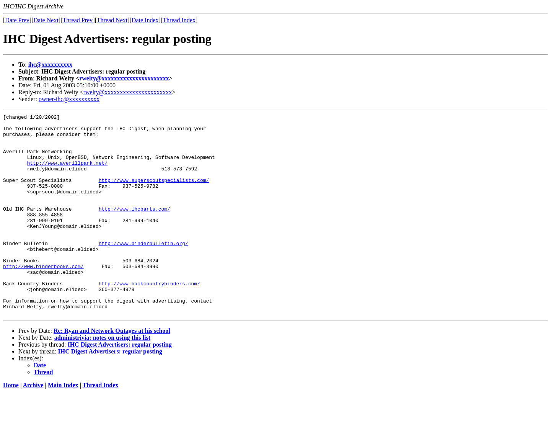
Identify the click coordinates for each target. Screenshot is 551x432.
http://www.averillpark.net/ (67, 173)
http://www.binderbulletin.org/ (143, 269)
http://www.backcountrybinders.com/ (149, 317)
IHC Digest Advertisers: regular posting (119, 384)
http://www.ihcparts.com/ (134, 228)
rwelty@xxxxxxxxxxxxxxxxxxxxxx (124, 78)
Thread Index (179, 20)
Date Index (145, 20)
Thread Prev (77, 20)
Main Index (63, 425)
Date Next (46, 20)
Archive (33, 425)
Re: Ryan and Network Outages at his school (112, 371)
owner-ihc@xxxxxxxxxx (69, 99)
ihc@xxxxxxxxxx (50, 64)
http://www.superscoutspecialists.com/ (154, 193)
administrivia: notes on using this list (102, 378)
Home (11, 425)
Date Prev (17, 20)
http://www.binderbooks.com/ (43, 297)
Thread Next (112, 20)
